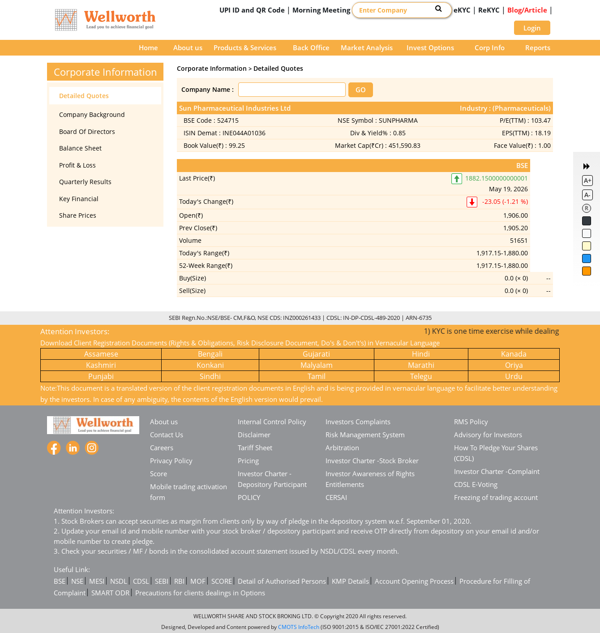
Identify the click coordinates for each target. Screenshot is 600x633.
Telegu (421, 376)
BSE (59, 581)
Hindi (421, 354)
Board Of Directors (87, 131)
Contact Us (166, 434)
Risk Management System (365, 434)
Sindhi (210, 376)
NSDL (118, 581)
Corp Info (490, 47)
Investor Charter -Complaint (497, 471)
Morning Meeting (321, 9)
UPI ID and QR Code (252, 9)
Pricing (248, 460)
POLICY (249, 497)
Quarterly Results (85, 181)
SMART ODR (110, 592)
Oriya (514, 365)
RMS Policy (471, 421)
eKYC (462, 9)
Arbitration (342, 447)
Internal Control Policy (272, 421)
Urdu (514, 376)
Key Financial (79, 198)
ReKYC (489, 9)
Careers (161, 447)
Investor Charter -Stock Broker (372, 460)
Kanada (514, 354)
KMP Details (350, 581)
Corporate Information (212, 68)
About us (187, 47)
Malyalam (316, 365)
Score (158, 473)
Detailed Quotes (84, 95)
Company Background (92, 114)
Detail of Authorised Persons (282, 581)
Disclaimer (254, 434)
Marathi (421, 365)
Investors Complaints (358, 421)
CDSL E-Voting (475, 484)
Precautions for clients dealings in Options (200, 592)
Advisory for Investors (488, 434)
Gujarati (316, 354)
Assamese (101, 354)
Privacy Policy (171, 460)
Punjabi (101, 376)
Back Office (311, 47)
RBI (179, 581)
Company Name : (207, 89)
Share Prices (77, 215)
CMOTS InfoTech (298, 627)
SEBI (161, 581)
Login (532, 27)
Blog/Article (527, 9)
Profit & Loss (77, 165)
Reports (537, 47)
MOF (198, 581)
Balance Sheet (80, 148)
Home (148, 47)
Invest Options (430, 47)
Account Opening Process (414, 581)
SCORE (221, 581)
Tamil (317, 376)
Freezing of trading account (496, 497)
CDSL (141, 581)
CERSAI (336, 497)
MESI (96, 581)
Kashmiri (101, 365)
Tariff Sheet (255, 447)
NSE (77, 581)
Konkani (210, 365)
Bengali (210, 354)
